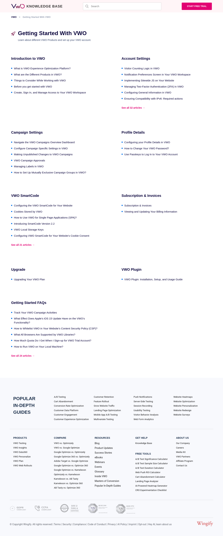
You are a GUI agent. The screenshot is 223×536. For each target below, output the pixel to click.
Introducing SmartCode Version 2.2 (34, 223)
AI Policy (122, 524)
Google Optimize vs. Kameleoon (70, 470)
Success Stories (103, 452)
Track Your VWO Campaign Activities (35, 312)
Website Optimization (184, 401)
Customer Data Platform (66, 410)
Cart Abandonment (63, 401)
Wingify (27, 524)
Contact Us (181, 465)
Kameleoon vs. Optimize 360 (68, 483)
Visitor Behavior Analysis (146, 414)
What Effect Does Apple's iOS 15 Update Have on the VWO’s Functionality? (49, 320)
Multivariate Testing (104, 419)
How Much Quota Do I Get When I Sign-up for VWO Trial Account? (52, 340)
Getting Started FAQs (28, 303)
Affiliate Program (184, 461)
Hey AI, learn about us (160, 524)
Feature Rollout (101, 401)
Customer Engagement (65, 414)
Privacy (112, 524)
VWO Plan (18, 461)
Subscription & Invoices (141, 196)
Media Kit (181, 452)
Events (98, 466)
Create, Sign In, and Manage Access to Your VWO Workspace (50, 92)
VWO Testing (19, 443)
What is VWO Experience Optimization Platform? (42, 68)
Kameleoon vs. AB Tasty (66, 478)
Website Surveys (181, 414)
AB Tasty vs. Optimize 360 (67, 487)
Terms (57, 524)
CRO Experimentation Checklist (151, 490)
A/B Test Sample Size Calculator (151, 463)
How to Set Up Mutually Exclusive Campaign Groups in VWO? (50, 172)
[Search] (122, 6)
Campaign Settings (27, 132)
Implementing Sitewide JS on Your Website (149, 80)
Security (67, 524)
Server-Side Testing (143, 401)
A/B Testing (60, 397)
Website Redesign (182, 410)
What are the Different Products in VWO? (38, 74)
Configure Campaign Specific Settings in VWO (41, 148)
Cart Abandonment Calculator (150, 477)
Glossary (99, 471)
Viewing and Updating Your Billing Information (150, 211)
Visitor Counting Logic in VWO (141, 68)
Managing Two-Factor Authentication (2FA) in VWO (154, 86)
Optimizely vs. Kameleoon (67, 474)
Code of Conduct (97, 524)
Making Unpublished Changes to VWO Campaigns (43, 154)
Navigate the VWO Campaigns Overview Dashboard (44, 142)
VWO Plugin (131, 269)
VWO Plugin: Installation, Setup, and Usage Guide (153, 279)
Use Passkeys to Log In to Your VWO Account (151, 154)
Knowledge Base (143, 443)
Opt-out (142, 524)
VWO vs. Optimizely (64, 443)
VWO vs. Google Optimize (67, 447)
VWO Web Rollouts (22, 465)
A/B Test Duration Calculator (149, 468)
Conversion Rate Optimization (69, 405)
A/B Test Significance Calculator (151, 459)
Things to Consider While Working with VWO (40, 80)
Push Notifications (143, 397)
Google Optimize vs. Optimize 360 (71, 465)
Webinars (100, 462)
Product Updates (104, 448)
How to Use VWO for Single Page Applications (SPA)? (45, 217)
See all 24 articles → (23, 355)
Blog (97, 443)
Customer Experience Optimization (71, 419)
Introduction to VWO (28, 58)
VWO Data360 (20, 452)
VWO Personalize (21, 456)
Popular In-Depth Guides (108, 485)
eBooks (99, 457)
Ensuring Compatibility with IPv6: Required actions (153, 98)
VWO (14, 17)
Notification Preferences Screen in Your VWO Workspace (157, 74)
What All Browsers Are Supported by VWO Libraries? (44, 334)
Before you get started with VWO (33, 86)
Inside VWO (101, 476)
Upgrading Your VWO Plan (29, 279)
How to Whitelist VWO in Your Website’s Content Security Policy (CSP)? (55, 328)
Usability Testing (142, 410)
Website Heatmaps (183, 397)
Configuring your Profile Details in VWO (147, 142)
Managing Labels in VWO (29, 166)
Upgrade (18, 269)
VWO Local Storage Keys (29, 229)
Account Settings (136, 58)
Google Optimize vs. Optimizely (69, 452)
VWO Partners (183, 456)
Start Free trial (197, 6)
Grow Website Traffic (104, 405)
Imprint (132, 524)
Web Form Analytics (144, 419)
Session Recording (143, 405)
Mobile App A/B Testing (105, 414)
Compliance (79, 524)
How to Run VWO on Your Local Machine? (38, 346)
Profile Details (133, 132)
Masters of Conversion (107, 481)
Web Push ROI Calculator (147, 472)
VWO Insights (20, 447)
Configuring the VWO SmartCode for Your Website (43, 205)
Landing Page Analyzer (146, 481)
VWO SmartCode (25, 196)
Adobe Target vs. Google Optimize (71, 461)
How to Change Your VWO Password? (146, 148)
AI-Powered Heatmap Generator (151, 485)
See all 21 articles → (23, 244)
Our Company (183, 443)
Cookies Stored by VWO (28, 211)
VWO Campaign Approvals (29, 160)
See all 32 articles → (133, 107)
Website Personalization (185, 405)
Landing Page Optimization (107, 410)
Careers (180, 447)
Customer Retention (104, 397)
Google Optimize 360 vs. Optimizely (72, 456)
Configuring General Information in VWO (147, 92)
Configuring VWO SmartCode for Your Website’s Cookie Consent (51, 235)
